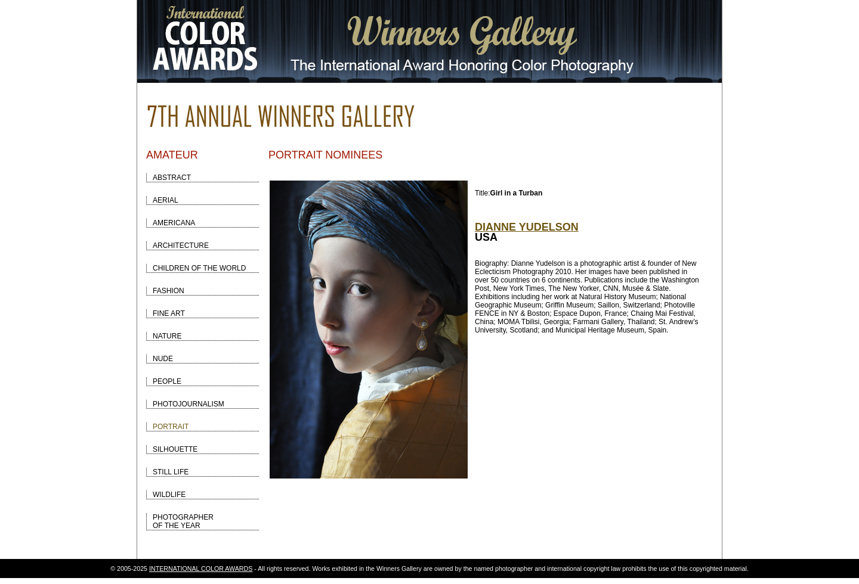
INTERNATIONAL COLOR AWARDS (200, 568)
